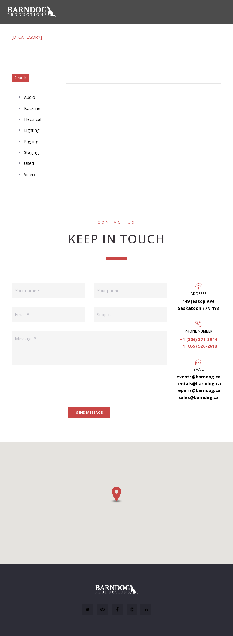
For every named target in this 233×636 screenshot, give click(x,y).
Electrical (32, 119)
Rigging (31, 141)
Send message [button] (89, 412)
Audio (29, 97)
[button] (116, 495)
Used (29, 163)
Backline (32, 108)
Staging (31, 152)
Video (29, 174)
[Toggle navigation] (222, 13)
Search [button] (20, 77)
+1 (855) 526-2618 (198, 346)
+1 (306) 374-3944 (198, 339)
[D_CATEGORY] (27, 37)
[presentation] (58, 386)
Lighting (31, 130)
